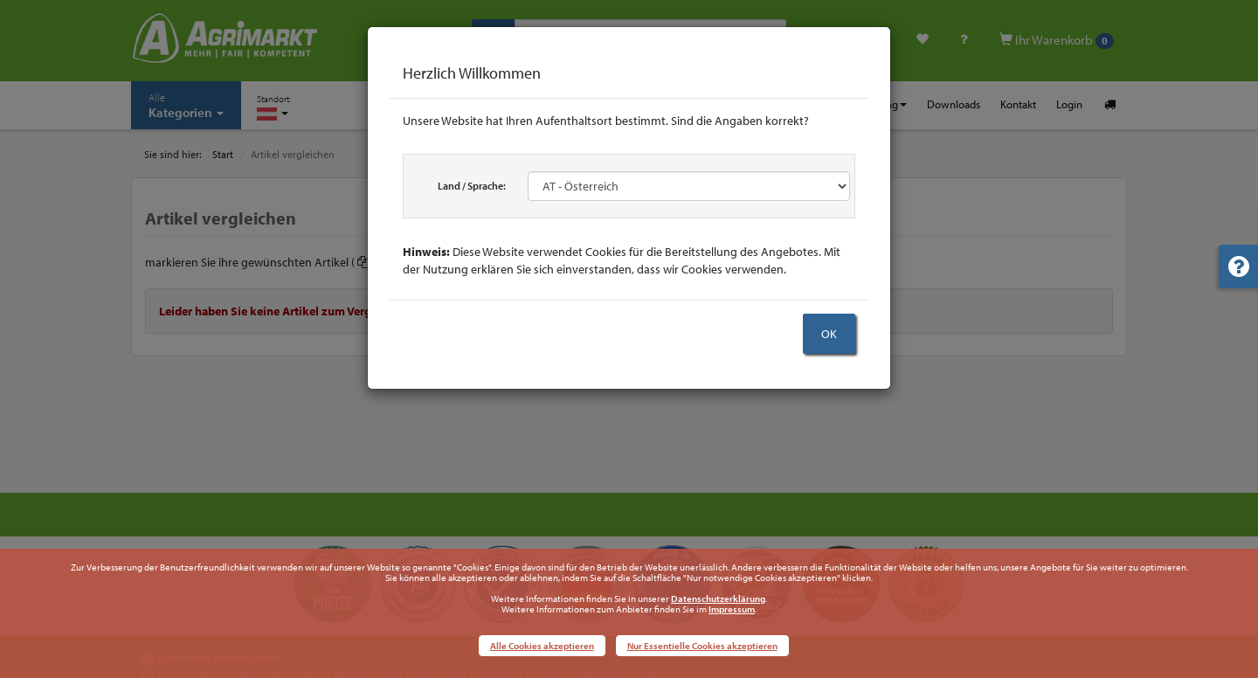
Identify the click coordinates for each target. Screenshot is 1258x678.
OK (829, 334)
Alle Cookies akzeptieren (542, 646)
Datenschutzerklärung (718, 598)
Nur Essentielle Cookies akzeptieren (702, 646)
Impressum (731, 609)
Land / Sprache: (472, 185)
